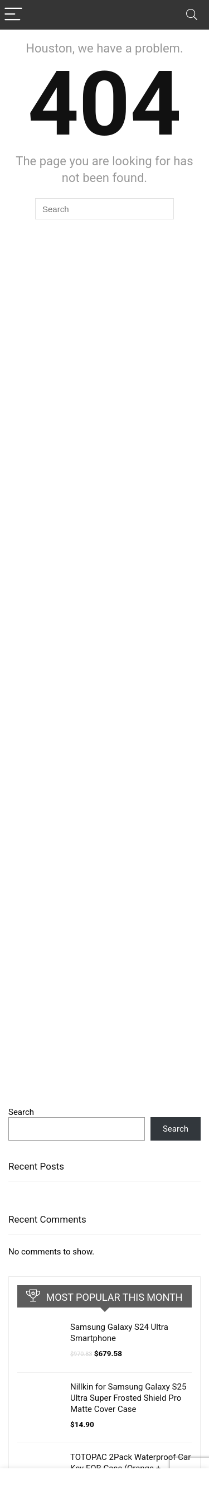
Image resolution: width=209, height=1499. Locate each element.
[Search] (191, 15)
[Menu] (13, 15)
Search (21, 1112)
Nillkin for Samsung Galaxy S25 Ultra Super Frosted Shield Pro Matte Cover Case (128, 1398)
